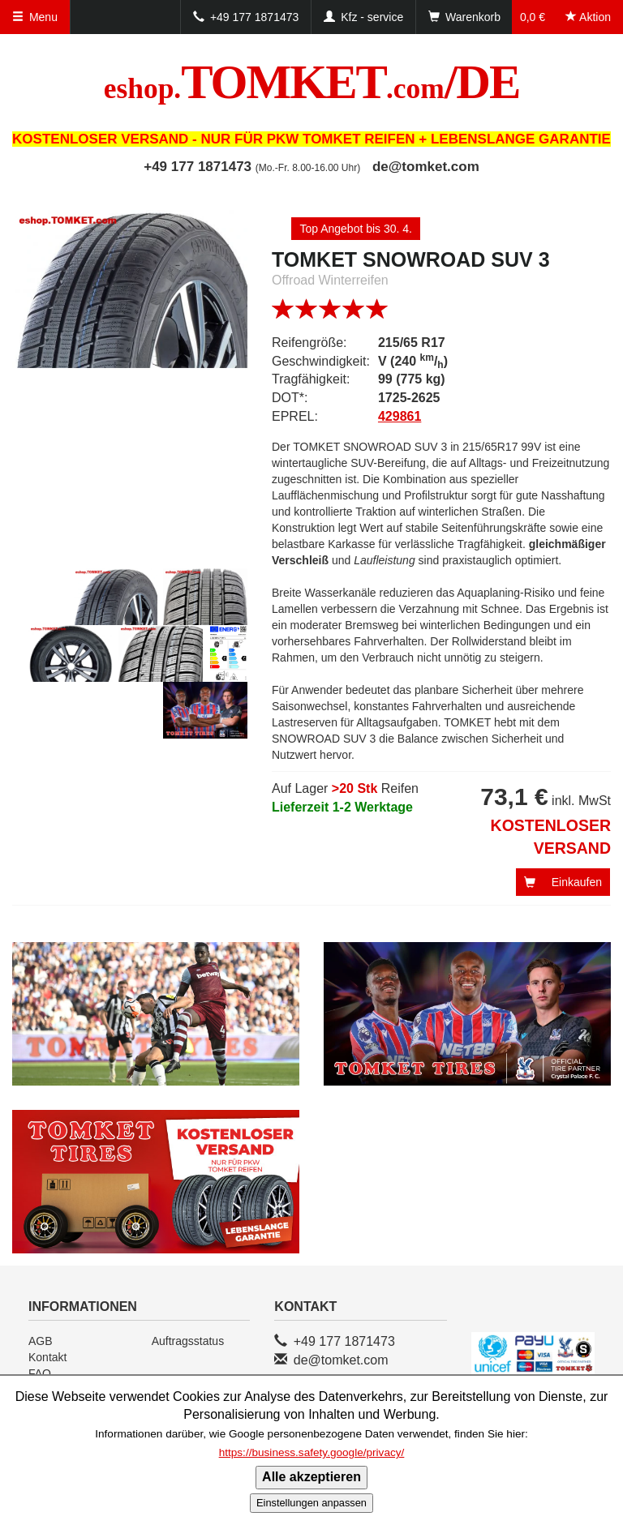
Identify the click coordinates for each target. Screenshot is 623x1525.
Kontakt (47, 1357)
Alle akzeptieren (311, 1477)
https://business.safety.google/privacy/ (312, 1452)
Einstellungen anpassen (311, 1503)
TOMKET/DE (312, 82)
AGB (40, 1340)
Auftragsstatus (188, 1340)
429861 (399, 416)
